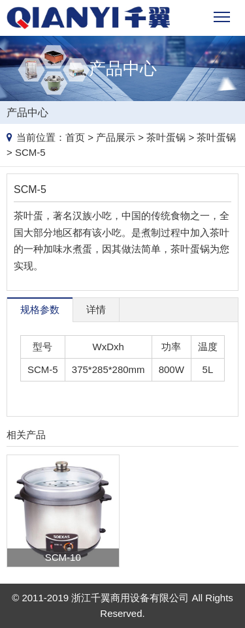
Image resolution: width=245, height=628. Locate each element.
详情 (96, 309)
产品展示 (115, 137)
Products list (232, 109)
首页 (75, 137)
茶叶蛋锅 (166, 137)
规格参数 (39, 309)
